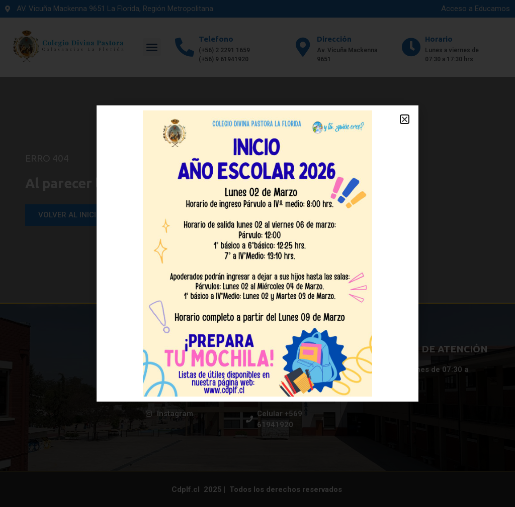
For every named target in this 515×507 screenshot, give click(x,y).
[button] (404, 119)
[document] (257, 253)
